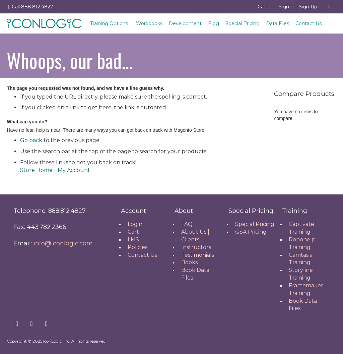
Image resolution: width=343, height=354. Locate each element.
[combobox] (329, 6)
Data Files (277, 23)
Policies (137, 247)
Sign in (286, 7)
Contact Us (308, 23)
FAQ (187, 224)
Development (185, 23)
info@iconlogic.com (63, 243)
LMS (133, 239)
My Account (74, 170)
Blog (213, 23)
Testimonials (197, 255)
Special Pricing (242, 23)
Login (135, 224)
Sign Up (308, 7)
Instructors (196, 247)
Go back (31, 140)
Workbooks (149, 23)
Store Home (36, 170)
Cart (133, 232)
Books (189, 262)
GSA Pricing (251, 232)
